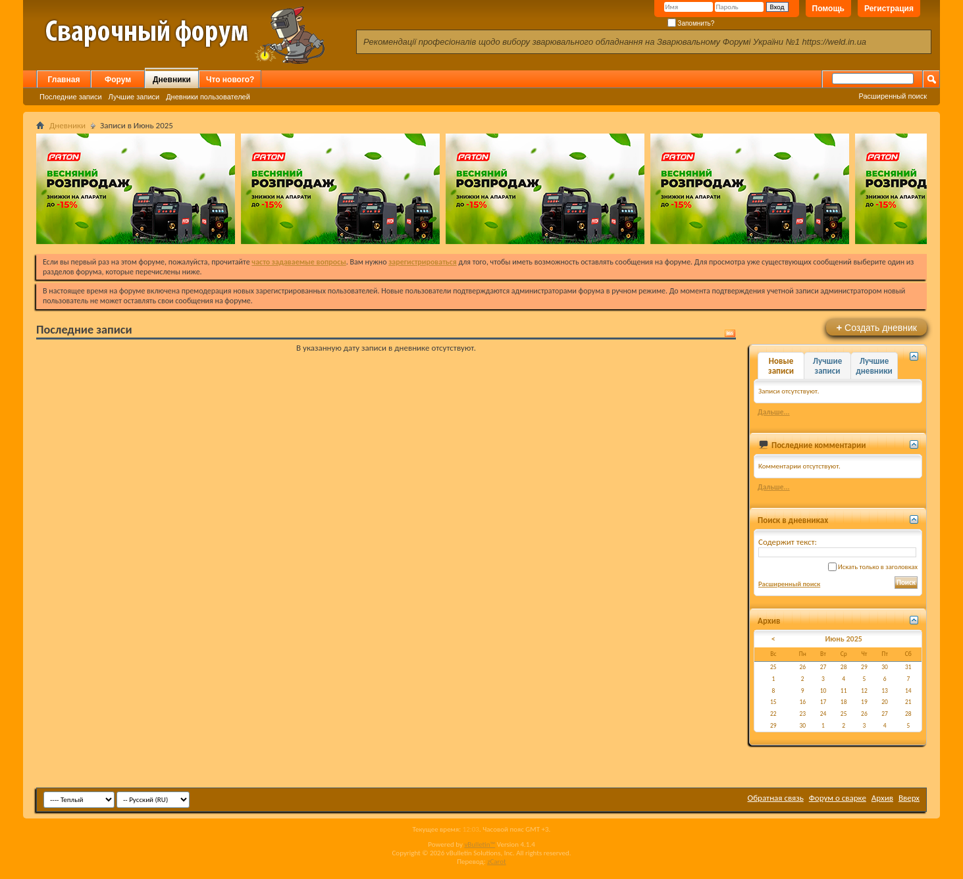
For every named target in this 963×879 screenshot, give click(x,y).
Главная (64, 79)
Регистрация (889, 8)
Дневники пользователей (208, 97)
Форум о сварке (837, 798)
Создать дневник (876, 327)
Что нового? (230, 79)
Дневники (172, 79)
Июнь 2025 (843, 638)
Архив (882, 798)
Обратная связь (776, 798)
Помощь (828, 8)
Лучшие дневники (874, 366)
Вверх (909, 798)
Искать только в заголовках (873, 567)
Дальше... (774, 411)
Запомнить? (691, 23)
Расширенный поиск (892, 96)
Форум (118, 79)
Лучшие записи (134, 97)
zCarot (496, 861)
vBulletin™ (479, 844)
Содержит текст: (837, 547)
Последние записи (70, 97)
